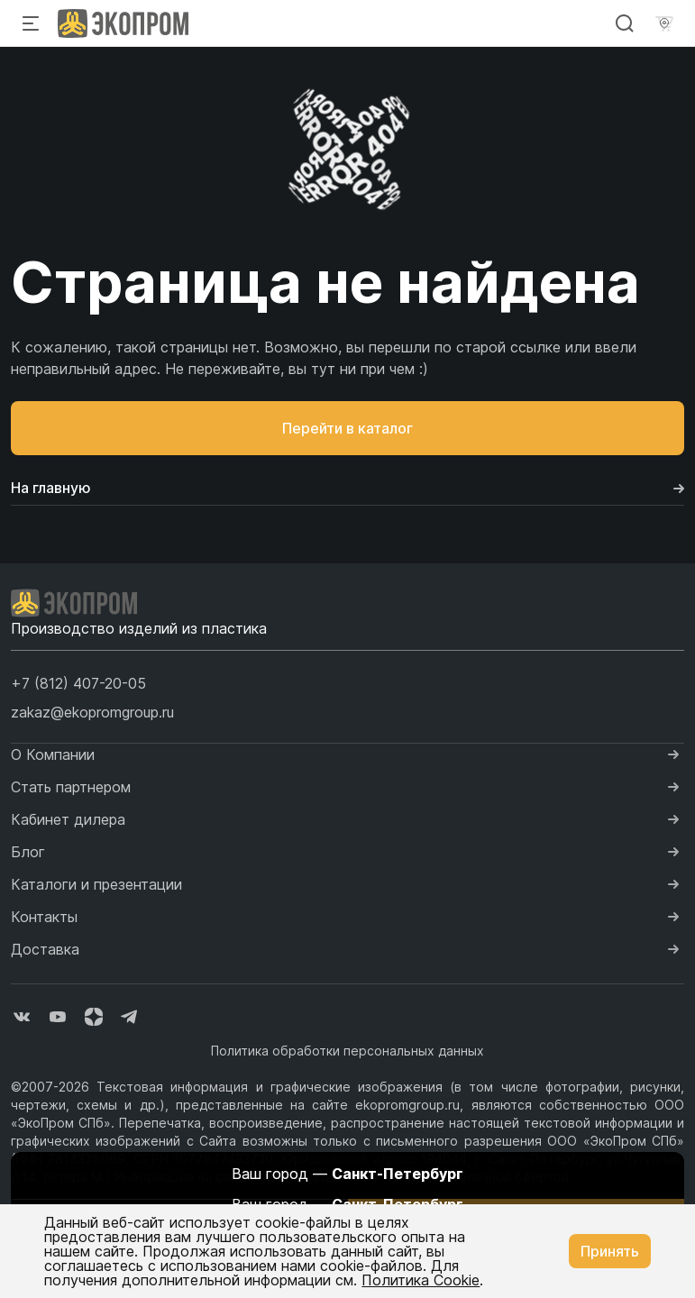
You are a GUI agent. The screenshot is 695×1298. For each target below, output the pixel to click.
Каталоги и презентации (96, 884)
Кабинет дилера (68, 819)
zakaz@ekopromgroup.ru (92, 712)
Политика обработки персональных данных (347, 1050)
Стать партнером (71, 787)
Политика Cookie (420, 1280)
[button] (78, 683)
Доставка (45, 949)
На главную (347, 487)
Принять (610, 1251)
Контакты (44, 917)
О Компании (53, 754)
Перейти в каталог (347, 428)
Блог (28, 852)
